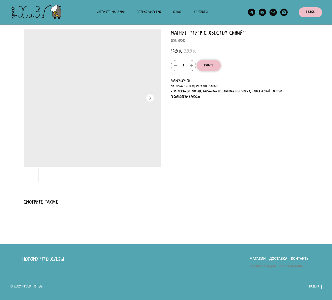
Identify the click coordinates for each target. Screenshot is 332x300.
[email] (262, 12)
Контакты (201, 12)
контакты (300, 259)
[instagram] (284, 12)
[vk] (273, 12)
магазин (257, 259)
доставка (278, 259)
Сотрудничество (149, 12)
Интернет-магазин (111, 12)
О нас (177, 12)
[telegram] (251, 12)
